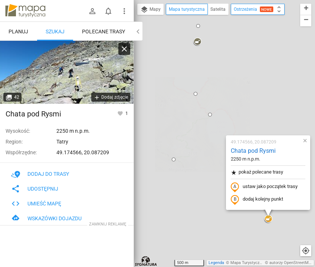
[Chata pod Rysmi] (67, 72)
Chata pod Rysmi (209, 65)
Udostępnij (34, 188)
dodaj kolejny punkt (213, 114)
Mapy (150, 10)
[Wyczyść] (124, 49)
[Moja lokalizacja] (305, 250)
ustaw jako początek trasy (220, 101)
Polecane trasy (103, 31)
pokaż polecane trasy (213, 86)
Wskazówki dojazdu (46, 218)
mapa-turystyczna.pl (25, 11)
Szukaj (55, 31)
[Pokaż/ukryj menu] (124, 11)
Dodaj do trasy (40, 173)
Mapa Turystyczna (247, 262)
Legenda (216, 262)
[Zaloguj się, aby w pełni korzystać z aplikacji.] (120, 113)
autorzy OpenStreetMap (291, 262)
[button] (166, 29)
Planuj (18, 31)
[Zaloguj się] (92, 11)
